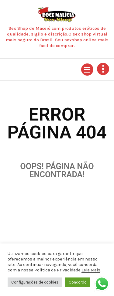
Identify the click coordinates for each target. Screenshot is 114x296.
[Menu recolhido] (87, 69)
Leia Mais (90, 270)
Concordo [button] (78, 282)
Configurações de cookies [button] (34, 282)
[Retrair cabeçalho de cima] (103, 69)
